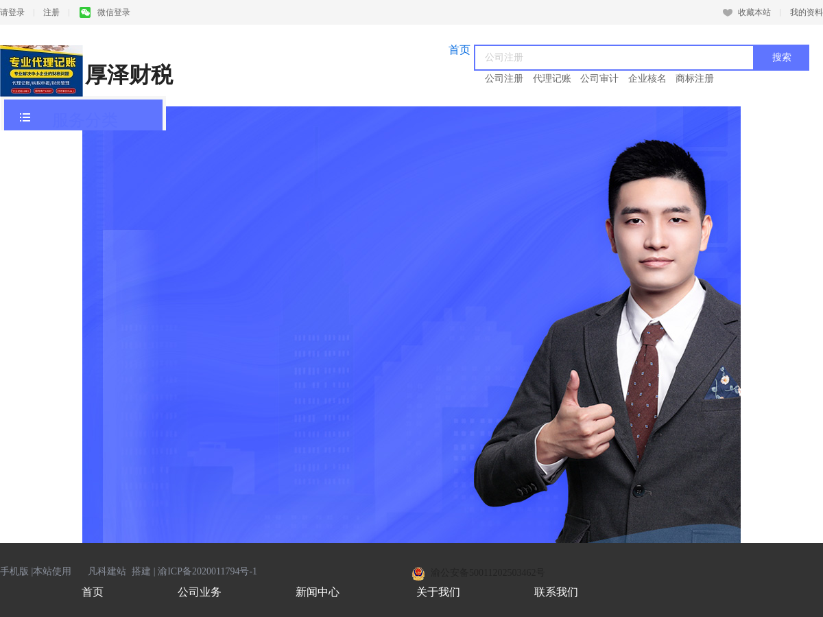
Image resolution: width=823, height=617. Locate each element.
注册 (51, 12)
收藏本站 (747, 12)
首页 (93, 592)
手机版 (14, 571)
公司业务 (200, 592)
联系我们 (556, 592)
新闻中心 (317, 592)
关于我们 (438, 592)
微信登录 (105, 12)
